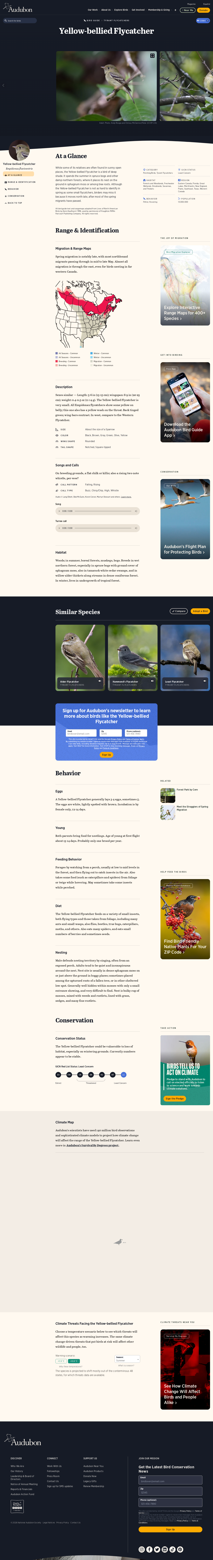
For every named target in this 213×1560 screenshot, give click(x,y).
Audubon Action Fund (22, 1494)
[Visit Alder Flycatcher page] (80, 658)
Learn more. (126, 497)
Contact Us (53, 1481)
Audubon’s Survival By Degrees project (92, 1145)
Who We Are (17, 1466)
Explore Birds (121, 9)
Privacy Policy (116, 739)
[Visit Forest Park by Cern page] (185, 795)
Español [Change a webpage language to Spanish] (206, 4)
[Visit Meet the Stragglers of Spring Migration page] (185, 812)
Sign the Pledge (175, 1098)
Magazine (191, 4)
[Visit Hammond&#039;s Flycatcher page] (133, 658)
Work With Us (54, 1466)
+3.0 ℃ (74, 1361)
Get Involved (138, 9)
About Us (106, 9)
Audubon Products (93, 1471)
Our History (17, 1471)
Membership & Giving (159, 9)
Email (70, 731)
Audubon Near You (93, 1466)
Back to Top (15, 203)
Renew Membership (93, 1486)
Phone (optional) (134, 731)
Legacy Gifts (89, 1481)
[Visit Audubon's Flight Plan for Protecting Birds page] (185, 519)
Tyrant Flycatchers (117, 20)
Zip (102, 731)
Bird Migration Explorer (178, 252)
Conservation (16, 196)
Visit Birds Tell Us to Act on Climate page (185, 1070)
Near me (188, 10)
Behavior (13, 189)
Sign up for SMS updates (60, 1486)
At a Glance (15, 175)
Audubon (18, 7)
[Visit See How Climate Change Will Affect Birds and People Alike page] (185, 1369)
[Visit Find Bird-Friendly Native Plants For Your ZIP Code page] (185, 919)
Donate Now (90, 1476)
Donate (203, 10)
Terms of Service (132, 739)
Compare (180, 611)
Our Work (93, 9)
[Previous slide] (3, 85)
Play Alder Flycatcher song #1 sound (100, 681)
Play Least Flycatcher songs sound (205, 681)
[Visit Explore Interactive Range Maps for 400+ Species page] (185, 285)
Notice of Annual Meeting (24, 1484)
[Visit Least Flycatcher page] (185, 658)
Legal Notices (49, 1522)
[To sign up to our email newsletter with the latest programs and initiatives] (81, 733)
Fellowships (53, 1471)
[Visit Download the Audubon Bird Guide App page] (185, 402)
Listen (204, 20)
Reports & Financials (21, 1489)
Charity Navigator (17, 1506)
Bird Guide (93, 20)
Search (175, 9)
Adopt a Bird (200, 611)
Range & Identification (22, 182)
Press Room (53, 1476)
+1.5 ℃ (61, 1361)
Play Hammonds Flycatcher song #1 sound (152, 681)
